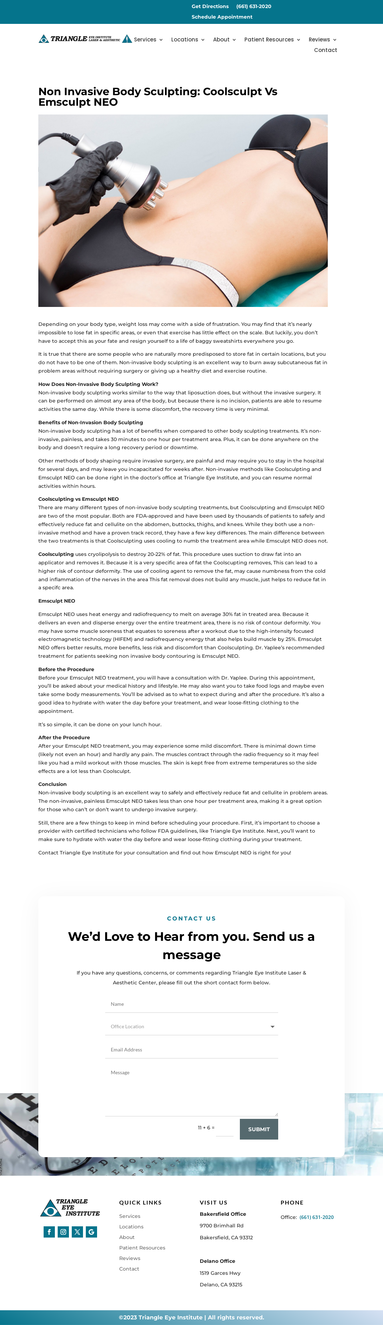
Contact (325, 51)
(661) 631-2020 (254, 6)
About (221, 40)
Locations (184, 40)
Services (145, 40)
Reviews (319, 40)
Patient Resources (269, 40)
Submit (259, 1154)
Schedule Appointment (222, 17)
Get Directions (210, 6)
